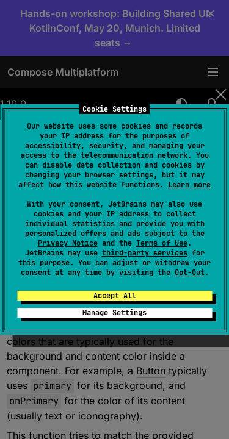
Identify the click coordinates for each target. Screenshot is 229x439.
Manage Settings (114, 313)
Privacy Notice (68, 243)
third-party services (144, 253)
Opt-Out (190, 272)
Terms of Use (161, 243)
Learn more (189, 185)
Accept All (114, 296)
